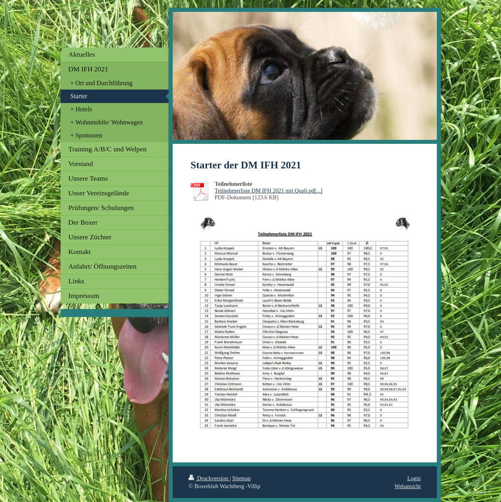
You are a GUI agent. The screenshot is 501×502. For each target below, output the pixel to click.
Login (414, 478)
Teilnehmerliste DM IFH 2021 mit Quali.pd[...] (268, 190)
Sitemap (241, 478)
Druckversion (209, 478)
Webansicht (407, 486)
